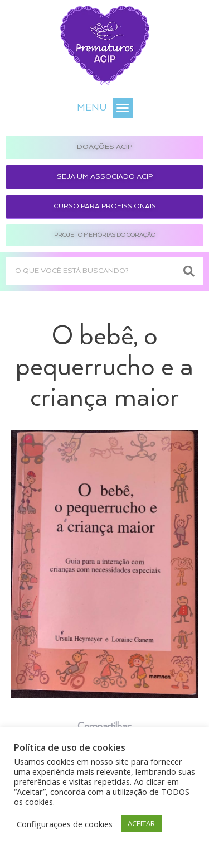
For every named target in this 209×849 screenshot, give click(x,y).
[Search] (189, 271)
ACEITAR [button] (141, 823)
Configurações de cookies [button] (65, 824)
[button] (123, 108)
